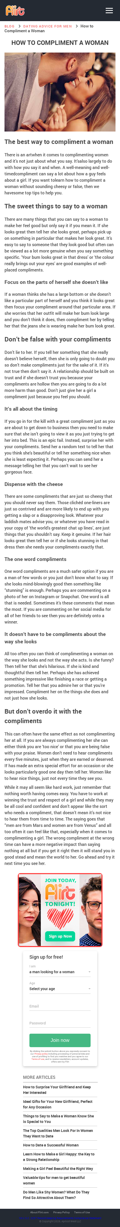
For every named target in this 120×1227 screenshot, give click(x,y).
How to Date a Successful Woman (51, 1145)
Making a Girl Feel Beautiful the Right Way (58, 1168)
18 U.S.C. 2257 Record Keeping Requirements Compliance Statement (60, 1218)
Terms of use (38, 1059)
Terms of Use (82, 1212)
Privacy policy (41, 1053)
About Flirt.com (39, 1212)
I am (32, 966)
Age (32, 983)
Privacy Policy (61, 1212)
